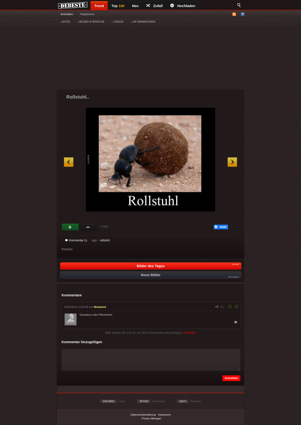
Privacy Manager (151, 418)
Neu (135, 6)
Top (118, 6)
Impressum (164, 414)
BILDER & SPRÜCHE (91, 21)
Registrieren (87, 14)
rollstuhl (105, 240)
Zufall (154, 6)
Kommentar (76, 240)
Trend (99, 6)
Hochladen (182, 6)
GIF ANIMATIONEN (143, 21)
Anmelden (66, 14)
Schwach (88, 227)
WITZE (65, 21)
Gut (70, 227)
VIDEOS (117, 21)
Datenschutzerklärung (143, 414)
